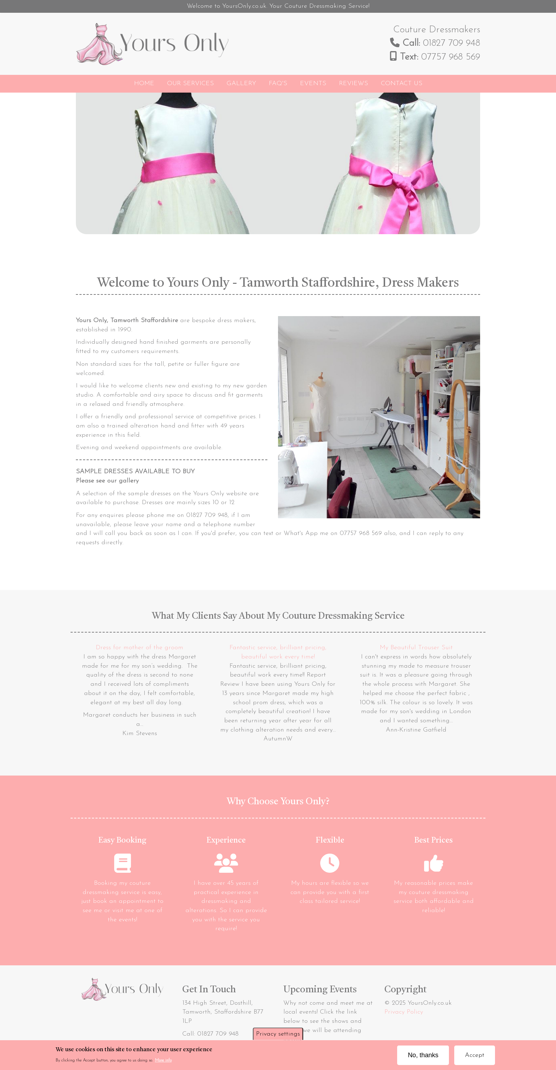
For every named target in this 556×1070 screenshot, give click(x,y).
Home (144, 83)
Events (313, 83)
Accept (474, 1057)
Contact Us (401, 83)
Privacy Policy (403, 1012)
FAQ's (278, 83)
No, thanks (423, 1057)
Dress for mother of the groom (139, 647)
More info (163, 1063)
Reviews (353, 83)
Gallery (241, 83)
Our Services (190, 83)
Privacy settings (278, 1036)
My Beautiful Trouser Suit (416, 647)
